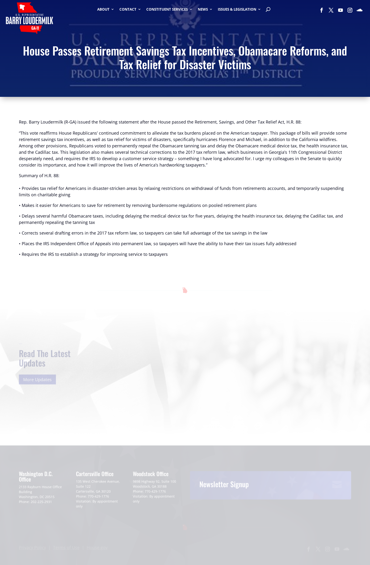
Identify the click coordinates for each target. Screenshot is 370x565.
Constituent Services (167, 10)
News (203, 10)
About (103, 10)
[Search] (268, 10)
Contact (127, 10)
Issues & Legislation (237, 10)
